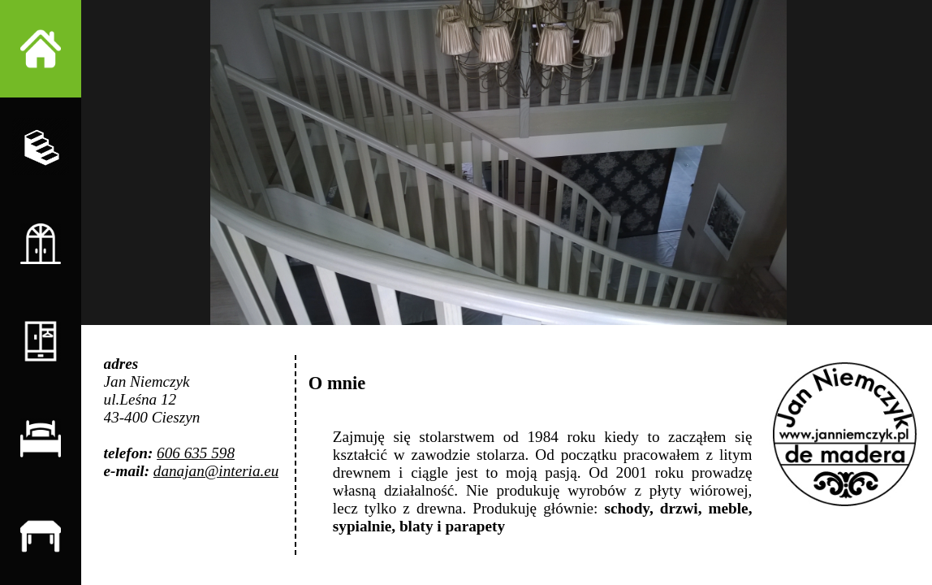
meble (729, 508)
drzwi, (681, 508)
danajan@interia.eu (216, 470)
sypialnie (362, 526)
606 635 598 (196, 453)
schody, (628, 508)
